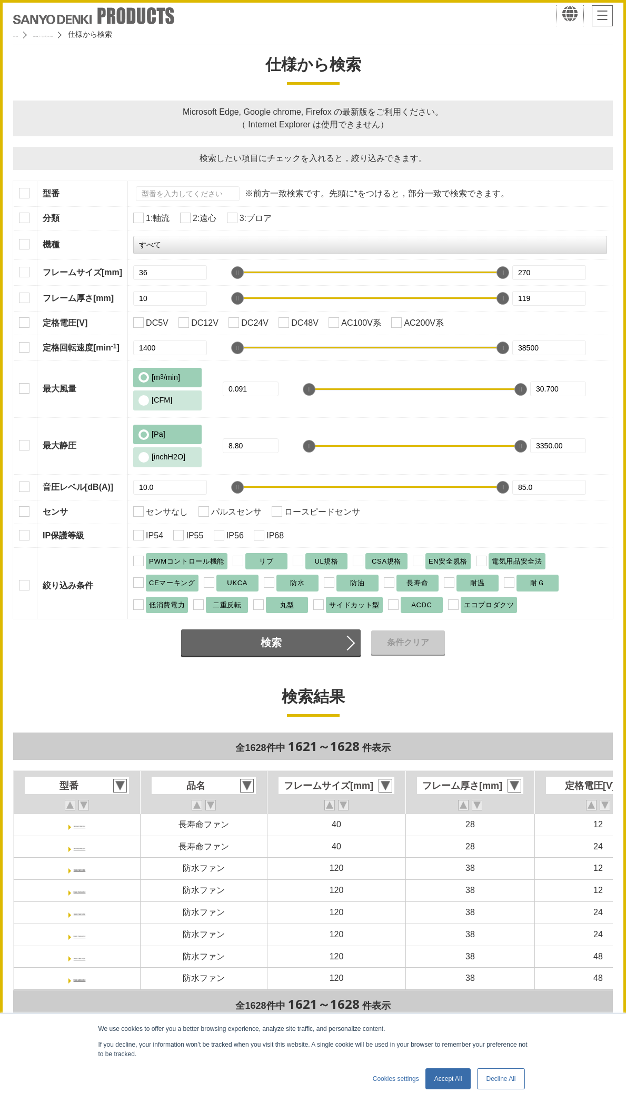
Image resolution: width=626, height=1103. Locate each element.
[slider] (237, 272)
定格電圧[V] (65, 322)
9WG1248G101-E (79, 978)
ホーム (24, 34)
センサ (55, 511)
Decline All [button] (500, 1078)
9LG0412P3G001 (79, 824)
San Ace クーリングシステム (98, 34)
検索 (271, 642)
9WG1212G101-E (79, 890)
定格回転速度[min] (81, 347)
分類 (51, 218)
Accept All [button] (448, 1078)
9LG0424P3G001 (79, 846)
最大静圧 (59, 445)
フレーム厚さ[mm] (78, 298)
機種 (51, 244)
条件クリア (408, 642)
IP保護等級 (63, 535)
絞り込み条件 (68, 585)
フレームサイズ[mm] (82, 272)
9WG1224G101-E (79, 934)
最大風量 (59, 388)
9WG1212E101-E (79, 868)
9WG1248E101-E (79, 956)
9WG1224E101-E (79, 912)
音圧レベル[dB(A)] (78, 487)
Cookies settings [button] (396, 1078)
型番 (51, 193)
